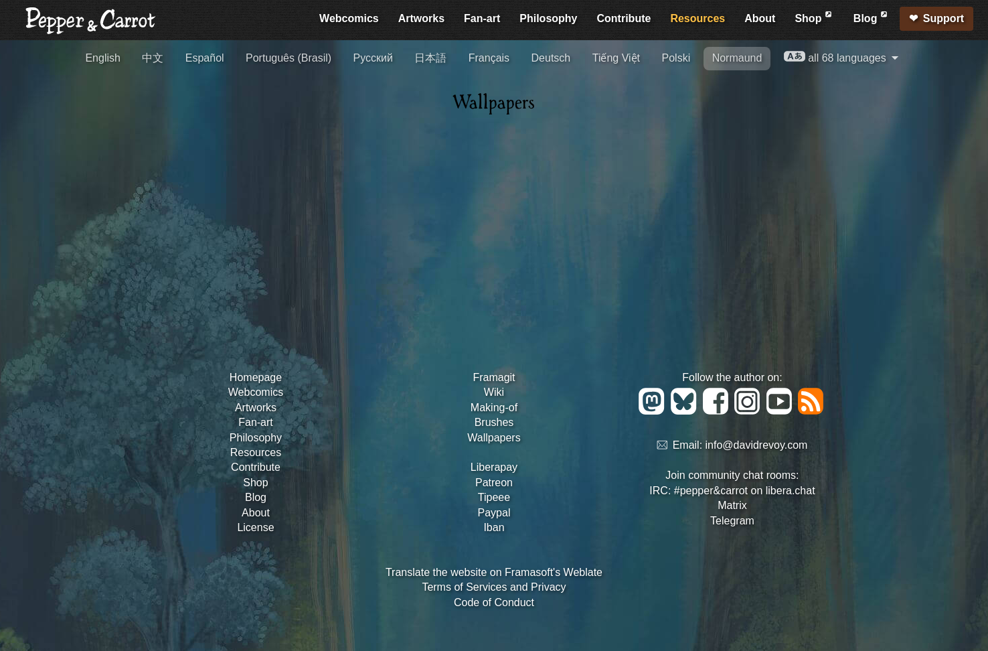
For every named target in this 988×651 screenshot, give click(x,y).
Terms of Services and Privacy (494, 587)
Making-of (494, 407)
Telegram (732, 520)
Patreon (494, 482)
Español (204, 58)
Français (489, 58)
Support (943, 18)
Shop (814, 16)
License (255, 527)
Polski (676, 58)
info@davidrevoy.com (757, 445)
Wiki (494, 392)
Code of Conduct (494, 602)
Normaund (737, 58)
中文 (152, 58)
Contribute (624, 18)
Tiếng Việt (616, 58)
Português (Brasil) (288, 58)
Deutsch (551, 58)
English (102, 58)
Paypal (494, 512)
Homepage (256, 377)
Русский (373, 58)
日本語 (430, 58)
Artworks (421, 18)
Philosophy (548, 18)
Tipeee (494, 497)
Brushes (494, 422)
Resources (697, 18)
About (759, 18)
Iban (493, 527)
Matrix (732, 505)
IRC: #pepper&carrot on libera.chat (732, 490)
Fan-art (482, 18)
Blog (871, 16)
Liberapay (494, 467)
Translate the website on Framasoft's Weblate (494, 572)
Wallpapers (493, 437)
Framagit (494, 377)
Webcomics (349, 18)
